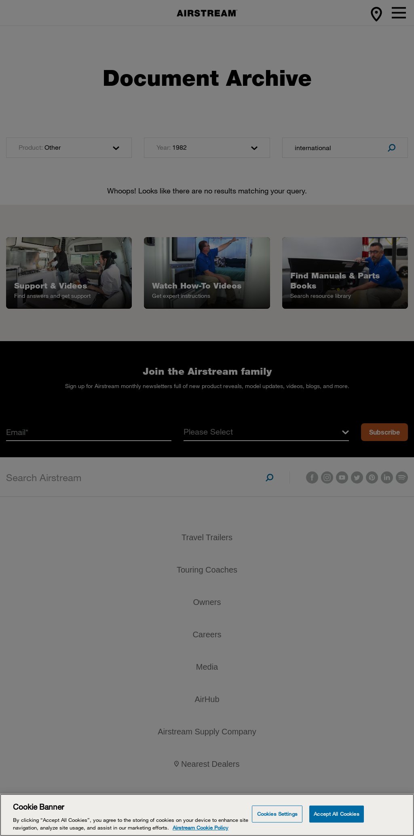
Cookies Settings (277, 814)
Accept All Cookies (336, 814)
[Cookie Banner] (207, 815)
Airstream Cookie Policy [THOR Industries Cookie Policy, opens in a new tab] (200, 827)
